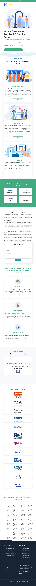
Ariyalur (7, 509)
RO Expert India (22, 583)
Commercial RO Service (11, 553)
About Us (8, 565)
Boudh (7, 538)
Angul (7, 507)
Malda (22, 525)
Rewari (30, 515)
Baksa (7, 510)
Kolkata (23, 514)
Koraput (23, 515)
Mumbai (23, 534)
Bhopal (7, 529)
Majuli (22, 524)
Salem (30, 518)
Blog (7, 569)
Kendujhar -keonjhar (23, 507)
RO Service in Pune (25, 553)
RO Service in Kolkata (25, 555)
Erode (14, 519)
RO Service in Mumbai (25, 550)
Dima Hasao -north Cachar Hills (14, 510)
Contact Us (8, 567)
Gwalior (15, 534)
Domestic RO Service (10, 555)
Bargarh (8, 524)
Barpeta (7, 525)
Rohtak (30, 516)
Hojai (14, 538)
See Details (18, 99)
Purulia (30, 509)
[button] (31, 4)
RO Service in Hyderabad (26, 558)
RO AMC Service (9, 550)
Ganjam (15, 525)
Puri (29, 507)
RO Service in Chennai (25, 552)
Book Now (13, 49)
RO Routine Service (10, 548)
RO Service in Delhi (25, 548)
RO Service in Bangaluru (26, 557)
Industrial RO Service (10, 552)
